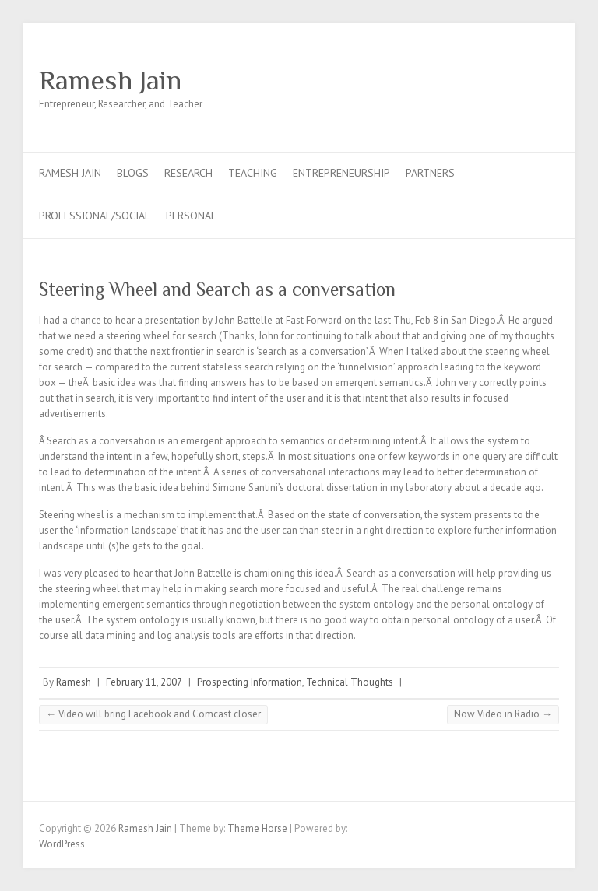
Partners (430, 173)
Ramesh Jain (110, 80)
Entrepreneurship (341, 173)
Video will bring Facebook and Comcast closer (153, 714)
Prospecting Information (249, 682)
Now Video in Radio (503, 714)
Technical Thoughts (349, 682)
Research (188, 173)
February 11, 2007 (144, 682)
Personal (191, 216)
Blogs (133, 173)
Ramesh (73, 682)
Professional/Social (94, 216)
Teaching (252, 173)
